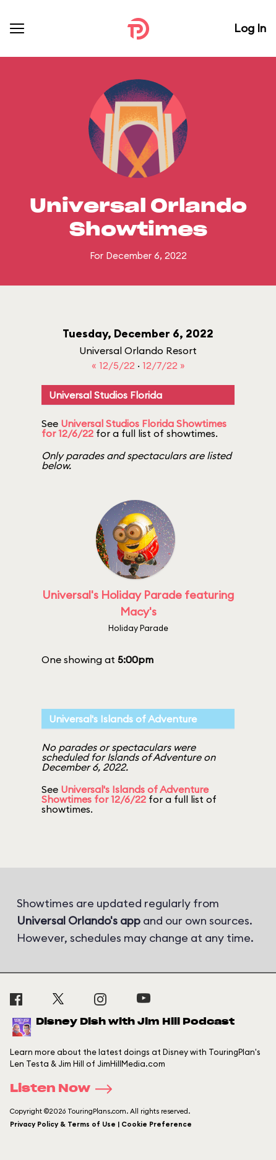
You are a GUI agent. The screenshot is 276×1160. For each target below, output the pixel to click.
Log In (250, 28)
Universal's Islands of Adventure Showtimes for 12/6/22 (125, 794)
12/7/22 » (163, 365)
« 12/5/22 (114, 365)
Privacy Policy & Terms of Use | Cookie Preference (101, 1124)
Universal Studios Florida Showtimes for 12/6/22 (133, 428)
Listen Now (65, 1088)
